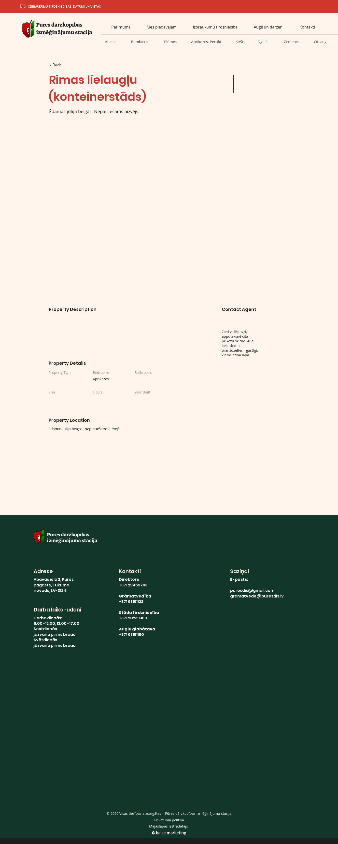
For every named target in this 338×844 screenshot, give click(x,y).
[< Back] (66, 64)
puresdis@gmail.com (252, 590)
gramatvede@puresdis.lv (257, 596)
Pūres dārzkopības (59, 24)
